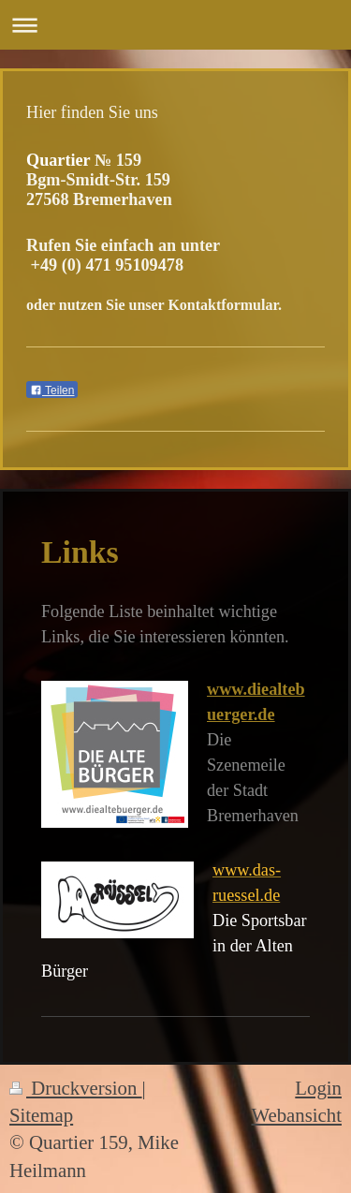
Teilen (52, 390)
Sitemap (41, 1115)
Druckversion (75, 1087)
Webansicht (296, 1115)
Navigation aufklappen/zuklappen (175, 25)
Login (318, 1087)
